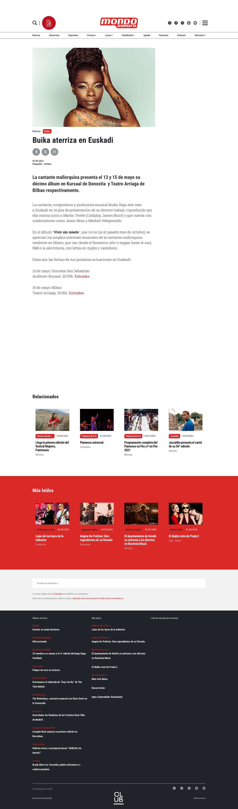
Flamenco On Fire (89, 436)
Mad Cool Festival (133, 529)
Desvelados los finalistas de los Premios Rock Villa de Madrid (58, 717)
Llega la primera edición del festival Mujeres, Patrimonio (52, 446)
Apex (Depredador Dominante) (107, 696)
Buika (47, 131)
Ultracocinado (39, 641)
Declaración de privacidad (42, 798)
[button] (49, 23)
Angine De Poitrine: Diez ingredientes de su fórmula (96, 538)
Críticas (91, 35)
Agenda (146, 35)
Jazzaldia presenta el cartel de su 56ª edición (185, 444)
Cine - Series (175, 540)
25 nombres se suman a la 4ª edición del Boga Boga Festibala (59, 656)
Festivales (163, 35)
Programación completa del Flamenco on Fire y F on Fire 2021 (141, 446)
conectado (57, 593)
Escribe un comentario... (48, 583)
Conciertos (85, 447)
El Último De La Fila (45, 529)
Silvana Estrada (44, 436)
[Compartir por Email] (54, 152)
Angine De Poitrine (90, 529)
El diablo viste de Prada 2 (184, 536)
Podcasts (181, 35)
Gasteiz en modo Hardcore (45, 629)
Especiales (73, 35)
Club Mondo (128, 35)
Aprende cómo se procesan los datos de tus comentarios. (98, 598)
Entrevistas (54, 35)
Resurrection (98, 687)
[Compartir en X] (45, 152)
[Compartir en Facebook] (36, 152)
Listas (109, 35)
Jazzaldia (174, 436)
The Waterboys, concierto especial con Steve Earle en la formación (59, 701)
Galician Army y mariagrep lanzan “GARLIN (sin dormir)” (56, 750)
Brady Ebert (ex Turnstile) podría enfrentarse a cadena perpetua (56, 767)
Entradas (82, 276)
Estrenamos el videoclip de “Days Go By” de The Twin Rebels (57, 684)
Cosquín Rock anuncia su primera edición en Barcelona (54, 734)
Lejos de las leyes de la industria (108, 629)
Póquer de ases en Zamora (46, 670)
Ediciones (200, 35)
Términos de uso (200, 798)
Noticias (36, 35)
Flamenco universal (91, 442)
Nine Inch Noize (100, 678)
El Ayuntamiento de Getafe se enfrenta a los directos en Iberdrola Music (140, 540)
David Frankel (176, 529)
